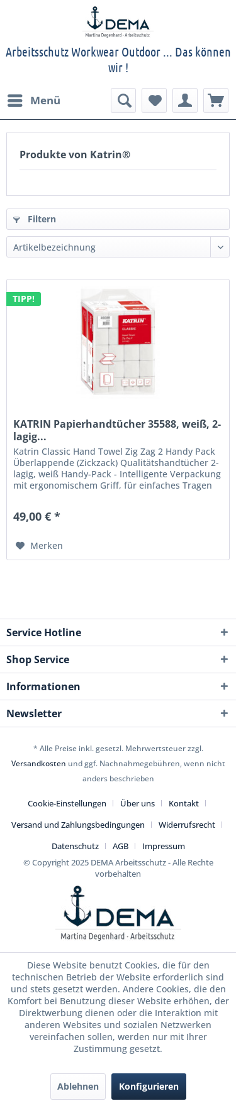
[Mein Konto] (185, 100)
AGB (120, 846)
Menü (34, 98)
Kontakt (184, 803)
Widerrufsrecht (187, 824)
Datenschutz (75, 846)
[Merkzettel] (154, 100)
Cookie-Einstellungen (67, 803)
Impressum (163, 846)
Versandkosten (38, 763)
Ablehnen (78, 1086)
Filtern (34, 219)
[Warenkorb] (215, 100)
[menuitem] (33, 100)
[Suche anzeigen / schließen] (123, 100)
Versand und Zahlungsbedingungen (78, 824)
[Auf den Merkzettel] (39, 545)
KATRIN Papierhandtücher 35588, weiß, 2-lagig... (117, 430)
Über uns (137, 803)
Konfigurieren (149, 1086)
